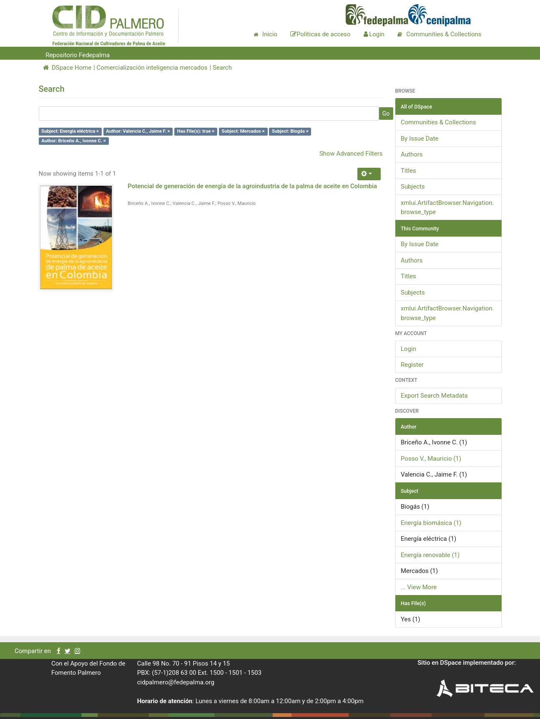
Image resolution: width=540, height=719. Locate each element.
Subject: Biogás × (290, 131)
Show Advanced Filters (351, 153)
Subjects (413, 186)
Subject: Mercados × (243, 131)
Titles (408, 170)
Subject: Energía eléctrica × (70, 131)
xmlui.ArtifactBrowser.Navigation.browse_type (447, 207)
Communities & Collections (438, 122)
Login (408, 349)
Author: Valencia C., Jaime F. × (138, 131)
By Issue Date (420, 138)
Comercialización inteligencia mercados (152, 67)
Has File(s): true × (195, 131)
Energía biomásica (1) (431, 523)
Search (222, 67)
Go (386, 113)
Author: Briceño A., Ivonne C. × (73, 141)
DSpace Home (67, 67)
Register (412, 364)
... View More (419, 587)
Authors (412, 154)
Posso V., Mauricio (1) (431, 458)
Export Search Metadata (434, 395)
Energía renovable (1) (430, 555)
